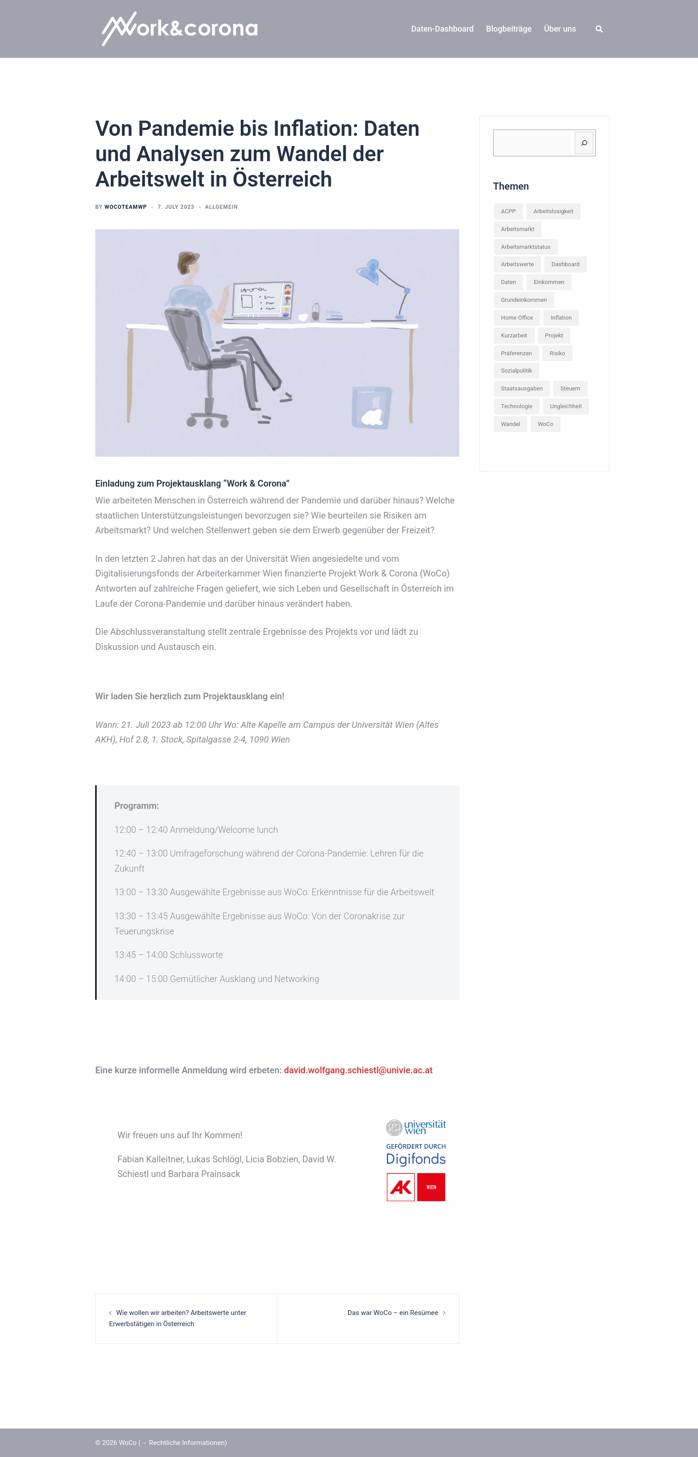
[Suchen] (584, 143)
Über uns (560, 28)
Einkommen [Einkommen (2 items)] (549, 282)
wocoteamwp (126, 207)
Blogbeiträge (509, 28)
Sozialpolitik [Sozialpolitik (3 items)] (516, 370)
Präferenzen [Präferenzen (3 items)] (516, 353)
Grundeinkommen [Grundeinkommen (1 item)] (524, 299)
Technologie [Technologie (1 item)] (517, 406)
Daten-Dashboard (442, 28)
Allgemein (221, 207)
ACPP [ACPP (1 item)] (508, 211)
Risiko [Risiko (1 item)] (557, 353)
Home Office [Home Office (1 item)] (517, 317)
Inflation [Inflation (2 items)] (561, 317)
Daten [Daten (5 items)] (508, 282)
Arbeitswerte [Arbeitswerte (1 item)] (517, 264)
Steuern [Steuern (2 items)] (570, 388)
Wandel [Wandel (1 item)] (510, 424)
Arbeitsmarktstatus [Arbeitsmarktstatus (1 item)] (526, 247)
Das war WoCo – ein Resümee (393, 1313)
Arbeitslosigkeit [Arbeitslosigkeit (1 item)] (554, 211)
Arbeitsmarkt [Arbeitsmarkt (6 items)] (518, 229)
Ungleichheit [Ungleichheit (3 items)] (566, 406)
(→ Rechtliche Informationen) (182, 1442)
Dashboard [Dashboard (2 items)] (566, 264)
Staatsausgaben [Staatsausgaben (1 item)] (522, 388)
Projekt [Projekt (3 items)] (554, 335)
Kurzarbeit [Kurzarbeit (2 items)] (514, 335)
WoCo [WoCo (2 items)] (545, 424)
